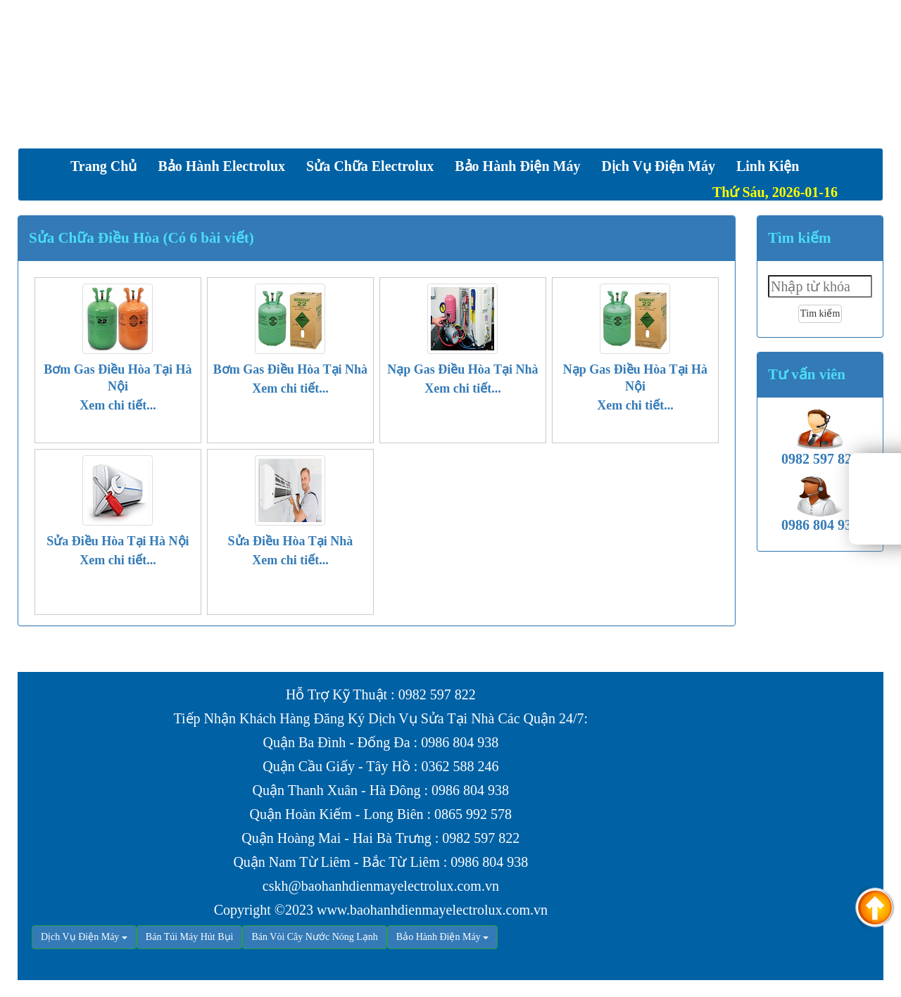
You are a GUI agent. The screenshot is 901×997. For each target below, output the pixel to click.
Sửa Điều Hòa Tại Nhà (290, 541)
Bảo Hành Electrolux (221, 166)
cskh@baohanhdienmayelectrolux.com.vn (381, 886)
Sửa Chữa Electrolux (370, 166)
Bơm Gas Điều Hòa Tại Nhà (290, 369)
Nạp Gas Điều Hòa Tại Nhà (462, 369)
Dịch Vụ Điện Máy (80, 937)
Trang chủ (103, 166)
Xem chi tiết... (118, 405)
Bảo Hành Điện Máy (517, 166)
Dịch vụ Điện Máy (658, 166)
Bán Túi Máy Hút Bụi (190, 937)
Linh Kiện (767, 166)
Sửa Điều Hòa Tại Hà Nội (117, 541)
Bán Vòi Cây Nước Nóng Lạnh (314, 937)
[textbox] (820, 286)
